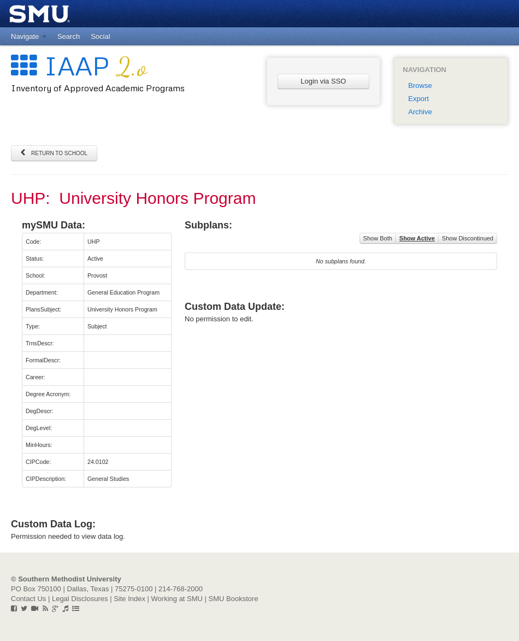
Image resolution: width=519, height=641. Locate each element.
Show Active (417, 238)
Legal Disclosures (80, 599)
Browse (420, 85)
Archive (420, 112)
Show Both (377, 238)
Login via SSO (323, 81)
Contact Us (28, 599)
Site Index (129, 599)
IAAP (79, 65)
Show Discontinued (467, 238)
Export (418, 99)
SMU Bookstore (233, 599)
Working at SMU (177, 599)
